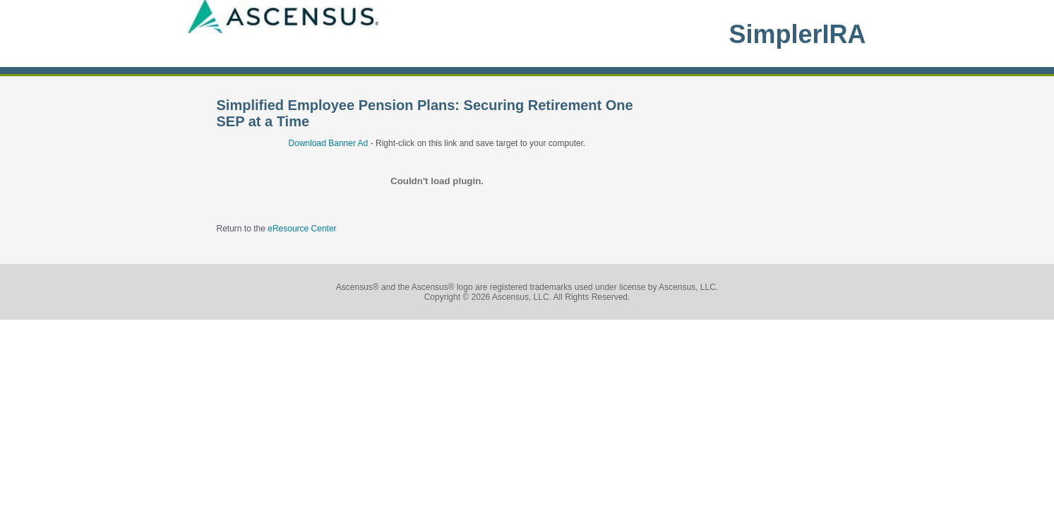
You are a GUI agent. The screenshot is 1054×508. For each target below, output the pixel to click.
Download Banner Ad (329, 143)
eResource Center (302, 229)
